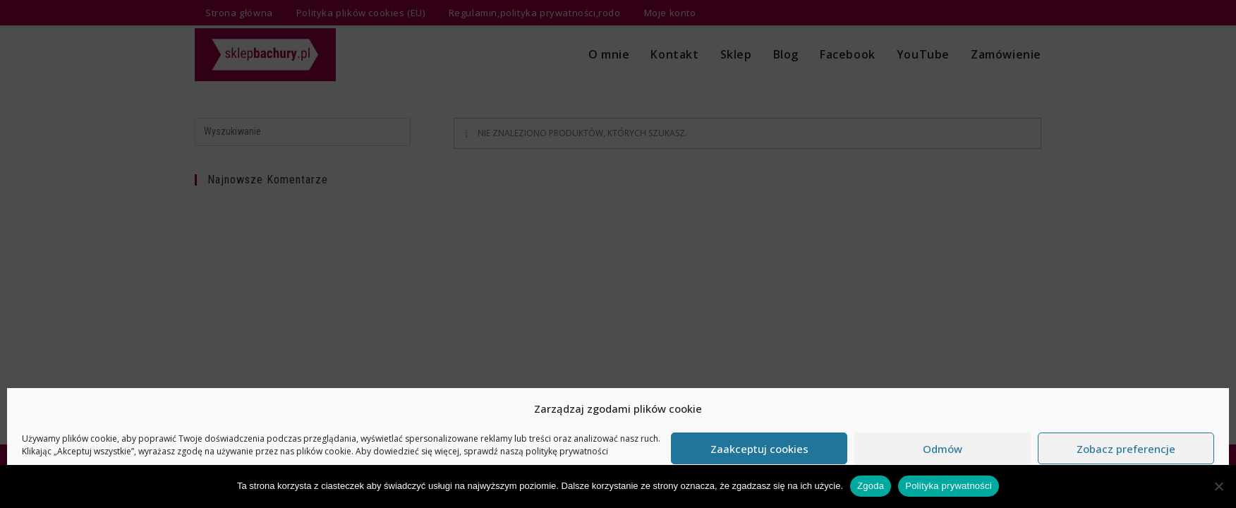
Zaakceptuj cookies (759, 449)
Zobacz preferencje (1126, 449)
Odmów (942, 449)
